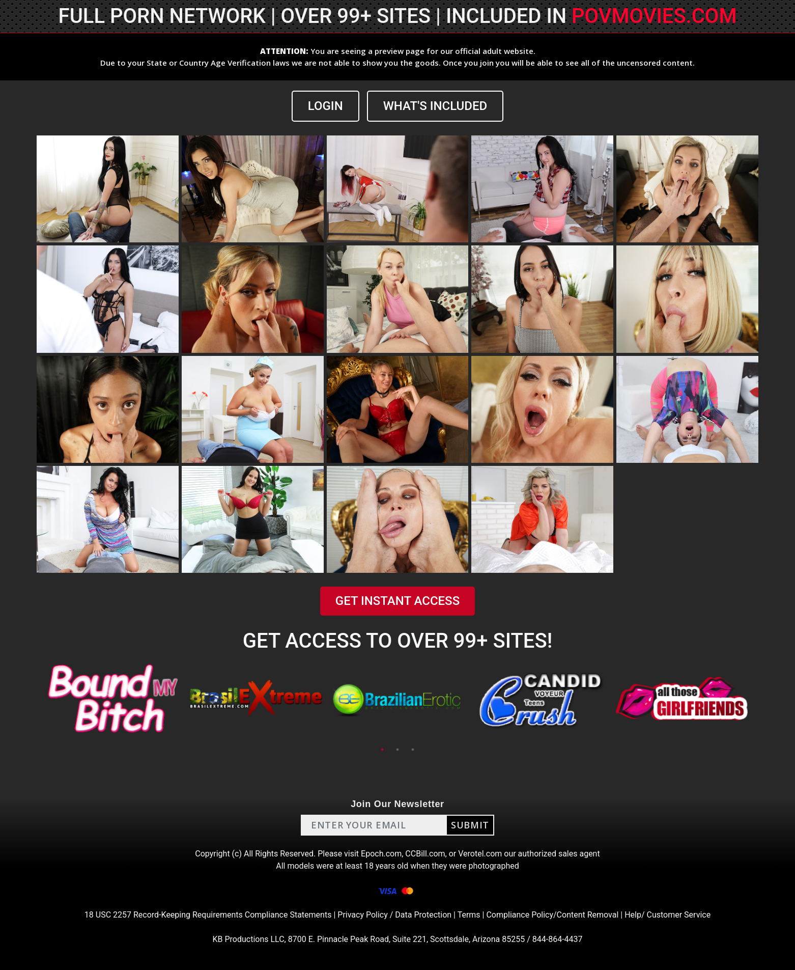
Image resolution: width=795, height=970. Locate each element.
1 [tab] (382, 749)
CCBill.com (425, 853)
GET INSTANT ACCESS (397, 601)
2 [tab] (397, 749)
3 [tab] (413, 749)
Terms (469, 915)
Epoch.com (381, 853)
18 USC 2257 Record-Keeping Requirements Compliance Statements (208, 915)
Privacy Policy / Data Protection (394, 915)
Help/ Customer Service (667, 915)
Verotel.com (480, 853)
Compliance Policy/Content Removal (552, 915)
